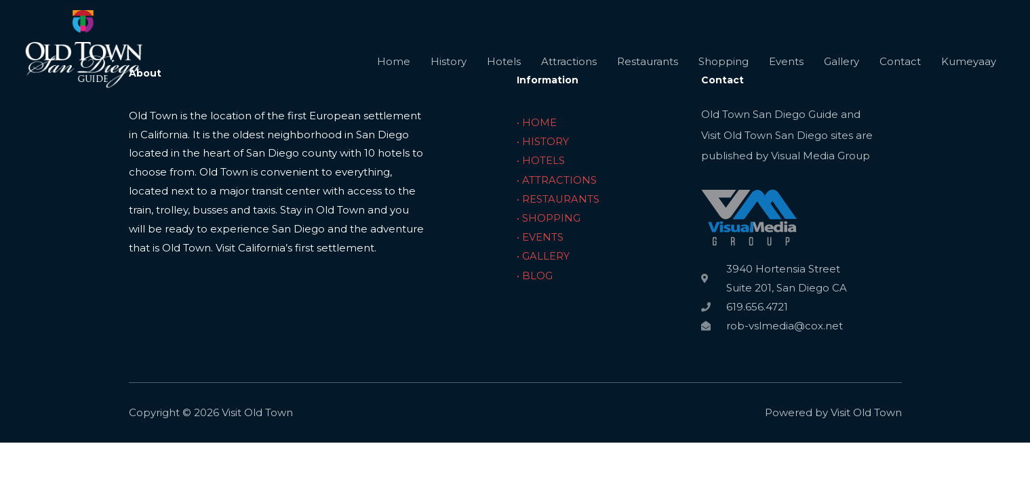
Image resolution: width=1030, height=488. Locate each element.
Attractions (569, 69)
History (449, 69)
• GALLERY (543, 254)
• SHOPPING (548, 216)
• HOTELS (541, 159)
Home (393, 69)
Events (786, 69)
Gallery (841, 69)
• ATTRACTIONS (557, 178)
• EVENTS (540, 235)
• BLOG (535, 273)
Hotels (504, 69)
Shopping (723, 69)
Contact (900, 69)
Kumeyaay (968, 69)
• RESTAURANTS (558, 197)
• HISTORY (543, 141)
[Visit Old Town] (92, 68)
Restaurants (647, 69)
